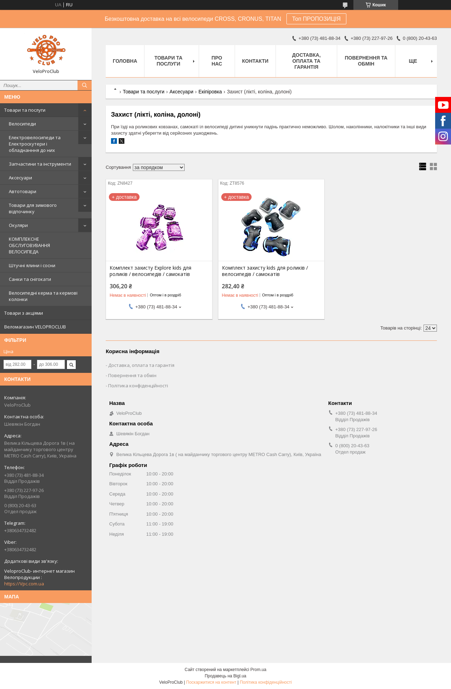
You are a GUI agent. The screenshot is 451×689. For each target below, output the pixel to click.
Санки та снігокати (30, 279)
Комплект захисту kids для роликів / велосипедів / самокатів (265, 271)
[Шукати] (85, 85)
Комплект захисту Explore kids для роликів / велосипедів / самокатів (150, 271)
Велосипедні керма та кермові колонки (43, 296)
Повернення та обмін (366, 61)
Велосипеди (22, 124)
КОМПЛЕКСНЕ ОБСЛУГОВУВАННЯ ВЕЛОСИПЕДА (29, 245)
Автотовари (22, 191)
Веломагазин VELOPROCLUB (35, 327)
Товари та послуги (24, 110)
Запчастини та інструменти (40, 164)
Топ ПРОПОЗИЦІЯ (316, 19)
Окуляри (18, 225)
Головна (125, 61)
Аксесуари (20, 177)
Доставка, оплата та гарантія (306, 61)
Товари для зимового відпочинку (33, 208)
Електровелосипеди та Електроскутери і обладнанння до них (35, 143)
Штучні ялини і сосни (32, 265)
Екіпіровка (210, 91)
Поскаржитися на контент (211, 682)
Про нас (216, 61)
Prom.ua (258, 669)
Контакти (255, 61)
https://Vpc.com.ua (24, 583)
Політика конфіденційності (138, 385)
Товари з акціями (23, 313)
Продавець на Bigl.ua (225, 675)
